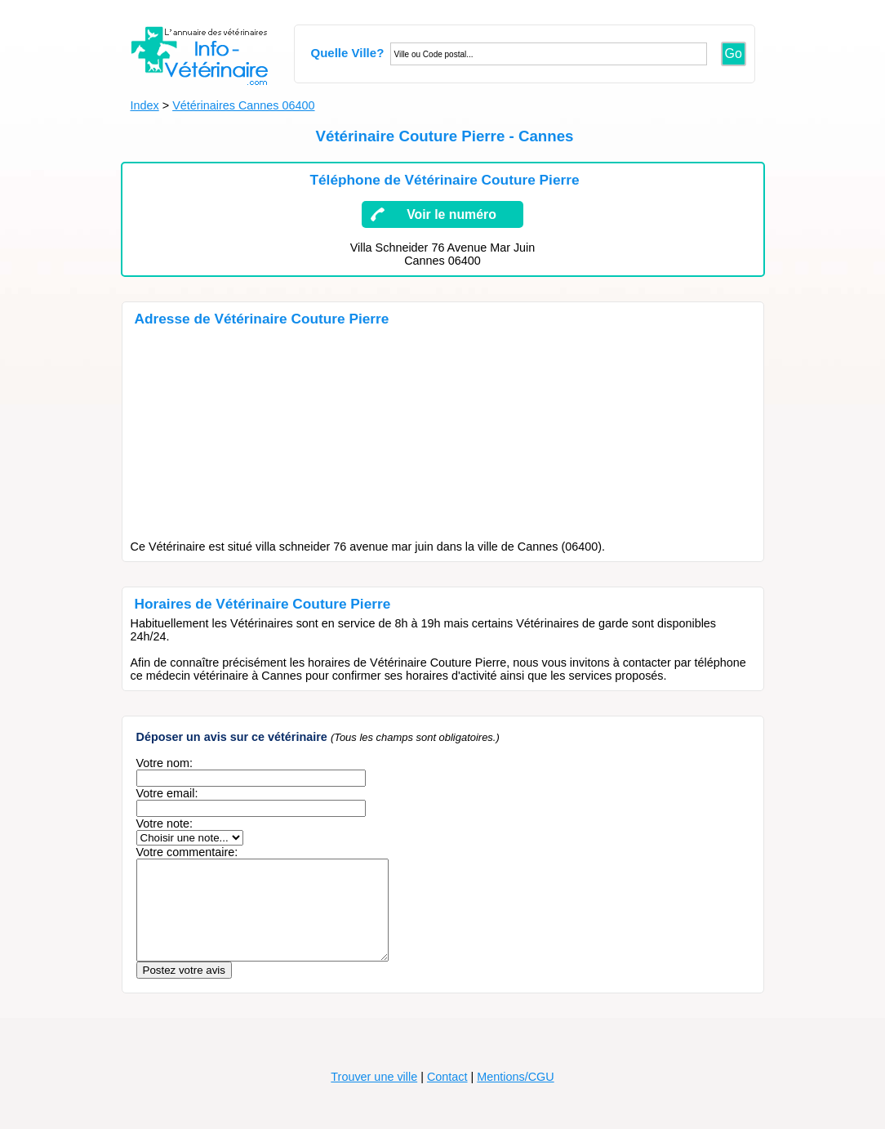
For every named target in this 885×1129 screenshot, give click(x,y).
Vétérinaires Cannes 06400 (243, 105)
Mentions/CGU (515, 1096)
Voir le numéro (451, 214)
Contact (447, 1096)
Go (733, 53)
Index (145, 105)
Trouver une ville (374, 1096)
